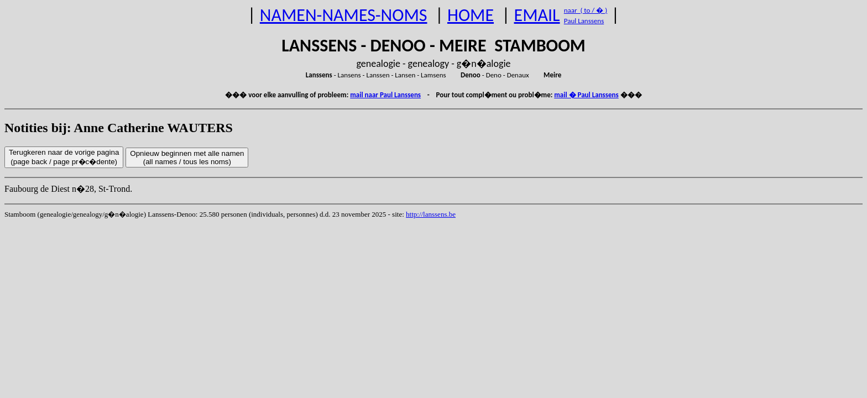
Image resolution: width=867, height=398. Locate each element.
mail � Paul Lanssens (586, 95)
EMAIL (537, 15)
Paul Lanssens (584, 21)
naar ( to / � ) (585, 10)
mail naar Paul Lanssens (385, 95)
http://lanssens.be (431, 214)
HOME (470, 15)
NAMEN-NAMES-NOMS (343, 15)
